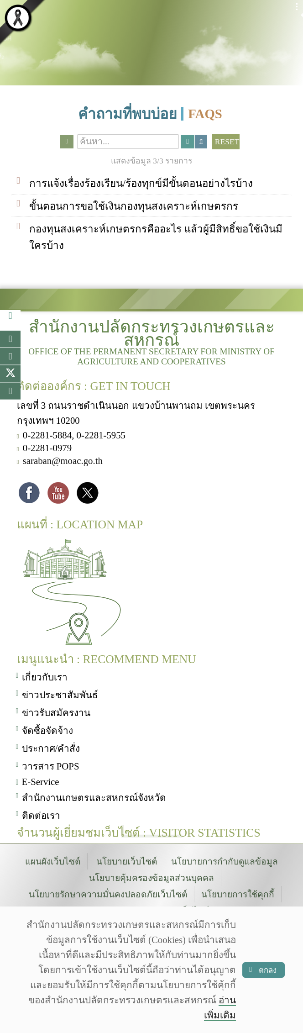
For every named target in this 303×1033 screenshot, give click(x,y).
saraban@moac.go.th (63, 458)
